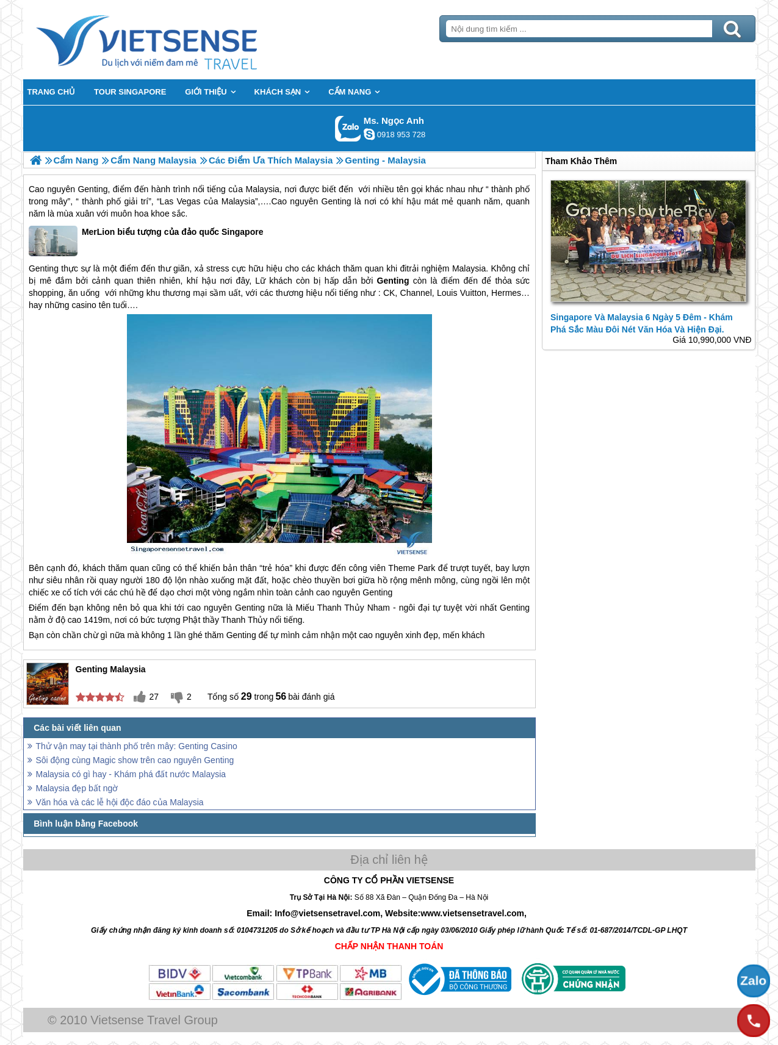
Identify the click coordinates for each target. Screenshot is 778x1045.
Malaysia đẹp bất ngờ (77, 788)
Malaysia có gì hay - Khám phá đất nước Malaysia (131, 774)
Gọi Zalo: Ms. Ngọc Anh (348, 128)
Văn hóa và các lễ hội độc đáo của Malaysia (120, 802)
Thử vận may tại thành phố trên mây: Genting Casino (136, 746)
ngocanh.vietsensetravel (369, 134)
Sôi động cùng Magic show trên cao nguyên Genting (135, 760)
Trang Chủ (177, 39)
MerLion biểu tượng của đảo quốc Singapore (146, 241)
